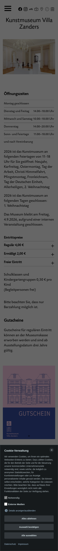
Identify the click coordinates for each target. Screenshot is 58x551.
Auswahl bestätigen (29, 527)
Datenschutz (10, 544)
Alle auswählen (28, 535)
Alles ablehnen (29, 518)
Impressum (23, 544)
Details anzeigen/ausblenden (22, 510)
